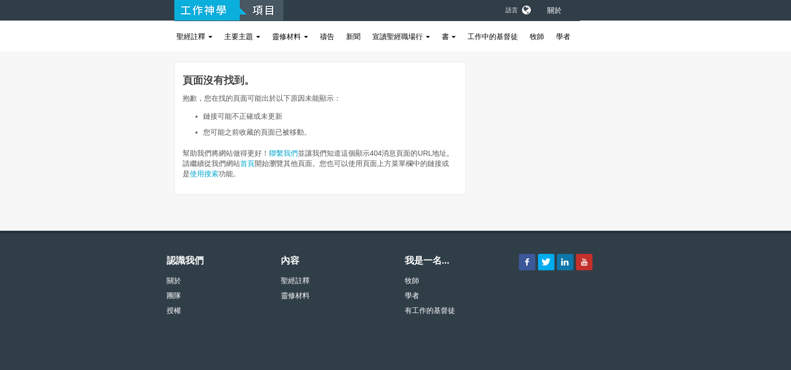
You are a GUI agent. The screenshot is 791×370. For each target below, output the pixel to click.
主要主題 (242, 36)
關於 (554, 10)
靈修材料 (290, 36)
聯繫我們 (283, 153)
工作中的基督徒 (493, 36)
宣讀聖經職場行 (401, 36)
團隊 (174, 295)
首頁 (247, 163)
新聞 (353, 36)
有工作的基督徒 (430, 310)
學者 (563, 36)
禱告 (327, 36)
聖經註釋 (194, 36)
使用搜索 (204, 174)
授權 (174, 310)
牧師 (537, 36)
